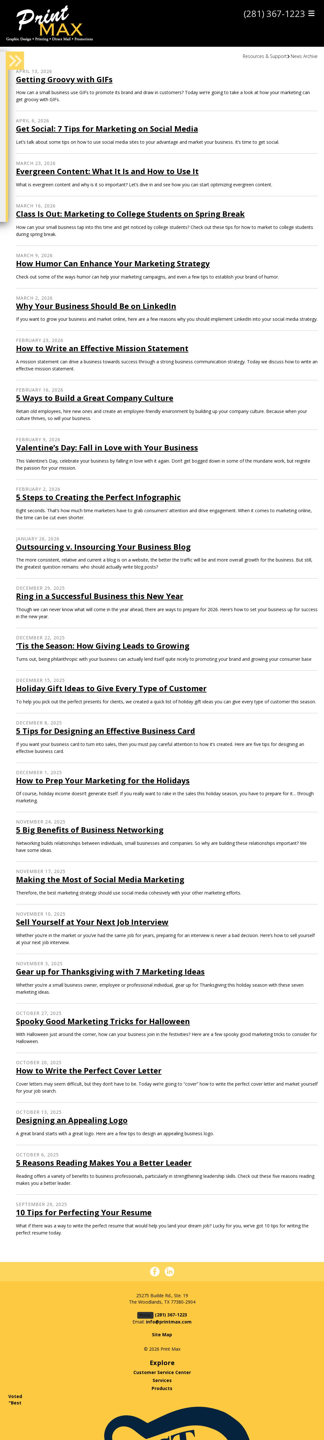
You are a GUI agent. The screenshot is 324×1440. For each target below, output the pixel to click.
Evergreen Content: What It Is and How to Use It (107, 171)
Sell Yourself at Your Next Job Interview (92, 922)
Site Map (162, 1334)
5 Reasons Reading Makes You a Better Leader (104, 1162)
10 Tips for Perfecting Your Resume (84, 1212)
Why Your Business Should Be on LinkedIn (96, 306)
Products (162, 1388)
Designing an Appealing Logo (72, 1120)
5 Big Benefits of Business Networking (89, 829)
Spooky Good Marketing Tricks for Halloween (103, 1021)
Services (162, 1380)
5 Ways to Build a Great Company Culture (94, 397)
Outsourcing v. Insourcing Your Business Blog (103, 546)
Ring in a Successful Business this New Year (99, 596)
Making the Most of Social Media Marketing (100, 879)
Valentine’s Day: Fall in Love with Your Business (107, 447)
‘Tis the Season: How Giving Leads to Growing (102, 645)
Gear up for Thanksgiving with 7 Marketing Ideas (110, 971)
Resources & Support (265, 56)
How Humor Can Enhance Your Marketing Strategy (113, 263)
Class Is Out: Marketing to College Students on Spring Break (130, 213)
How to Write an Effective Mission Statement (102, 348)
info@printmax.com (169, 1322)
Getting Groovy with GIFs (64, 79)
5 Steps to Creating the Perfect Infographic (98, 497)
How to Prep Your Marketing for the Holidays (103, 780)
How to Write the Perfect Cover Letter (89, 1070)
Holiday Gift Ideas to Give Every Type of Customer (111, 688)
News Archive (304, 56)
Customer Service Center (162, 1372)
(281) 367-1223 (274, 14)
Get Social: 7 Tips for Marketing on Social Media (107, 128)
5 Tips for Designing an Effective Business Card (105, 730)
